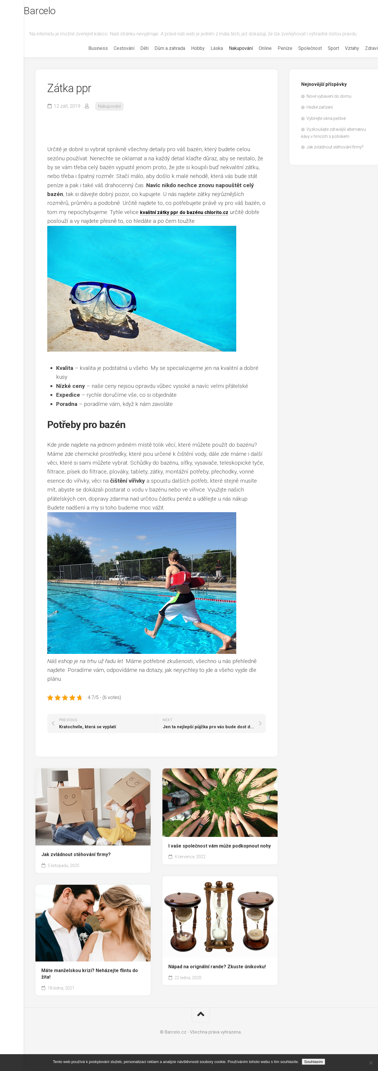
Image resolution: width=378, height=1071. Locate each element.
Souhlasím (313, 1061)
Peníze (273, 57)
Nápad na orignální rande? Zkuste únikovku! (217, 975)
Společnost (298, 57)
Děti (132, 57)
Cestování (112, 57)
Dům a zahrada (158, 57)
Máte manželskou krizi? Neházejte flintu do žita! (89, 982)
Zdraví (359, 57)
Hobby (186, 57)
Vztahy (340, 57)
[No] (371, 1063)
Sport (321, 57)
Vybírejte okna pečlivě (326, 127)
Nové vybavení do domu (329, 105)
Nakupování (229, 57)
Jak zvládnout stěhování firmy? (76, 863)
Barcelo (52, 12)
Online (253, 57)
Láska (205, 57)
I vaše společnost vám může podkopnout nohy (219, 854)
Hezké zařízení (320, 116)
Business (86, 57)
